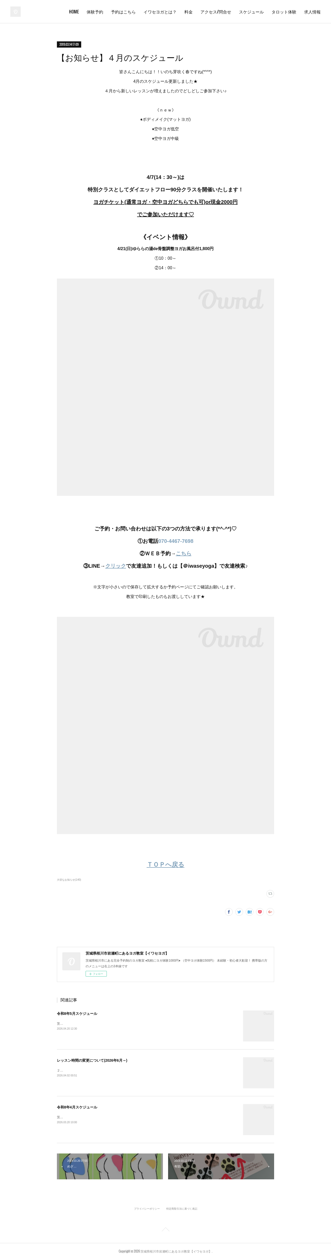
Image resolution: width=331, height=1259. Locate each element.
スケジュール (251, 12)
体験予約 (95, 12)
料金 (188, 12)
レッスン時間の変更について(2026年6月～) (92, 1060)
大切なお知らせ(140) (69, 879)
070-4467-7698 (175, 541)
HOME (74, 12)
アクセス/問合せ (215, 12)
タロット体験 (284, 12)
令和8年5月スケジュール (77, 1013)
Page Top (165, 1230)
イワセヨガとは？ (160, 12)
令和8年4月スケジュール (77, 1107)
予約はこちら (123, 12)
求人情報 (312, 12)
